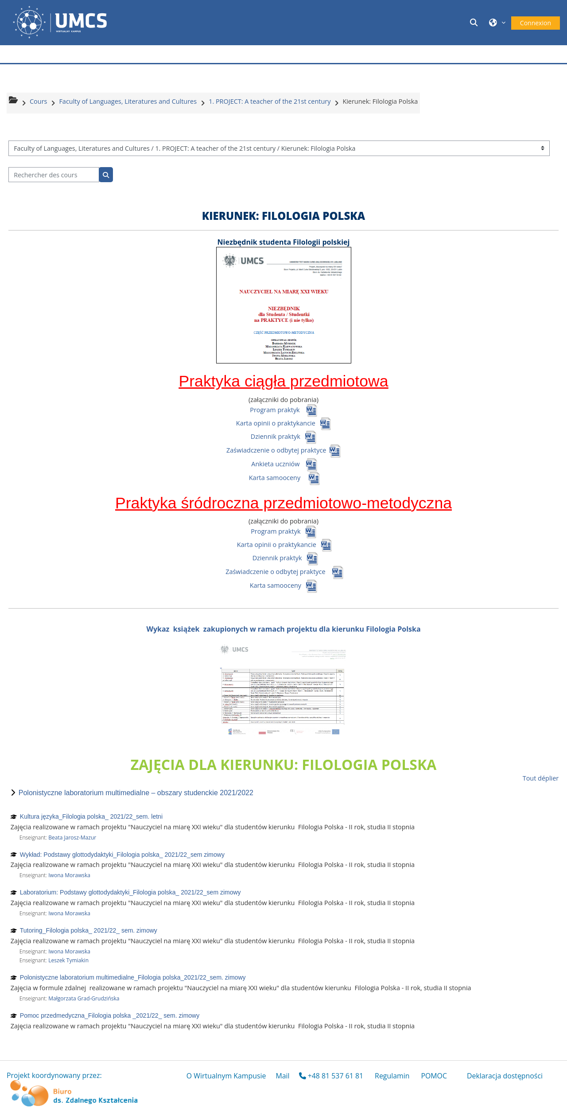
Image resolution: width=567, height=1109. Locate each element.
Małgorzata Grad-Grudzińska (83, 998)
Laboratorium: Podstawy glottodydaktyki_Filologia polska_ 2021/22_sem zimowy (130, 892)
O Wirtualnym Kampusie (226, 1076)
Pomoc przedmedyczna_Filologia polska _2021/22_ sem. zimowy (109, 1015)
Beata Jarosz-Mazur (72, 837)
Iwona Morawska (69, 875)
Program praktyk (274, 409)
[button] (475, 22)
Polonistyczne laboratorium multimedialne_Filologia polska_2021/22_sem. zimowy (133, 977)
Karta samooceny (274, 477)
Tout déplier (541, 778)
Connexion (535, 23)
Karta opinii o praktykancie (275, 422)
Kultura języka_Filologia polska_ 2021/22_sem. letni (91, 816)
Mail (282, 1076)
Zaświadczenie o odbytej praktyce (277, 450)
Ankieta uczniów (275, 464)
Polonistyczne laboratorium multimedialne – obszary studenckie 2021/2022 (136, 793)
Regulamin (392, 1076)
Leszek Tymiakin (68, 960)
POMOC (434, 1076)
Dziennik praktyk (275, 436)
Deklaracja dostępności (505, 1076)
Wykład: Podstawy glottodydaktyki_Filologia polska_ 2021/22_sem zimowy (122, 854)
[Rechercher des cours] (53, 175)
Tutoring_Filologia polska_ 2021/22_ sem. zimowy (88, 930)
